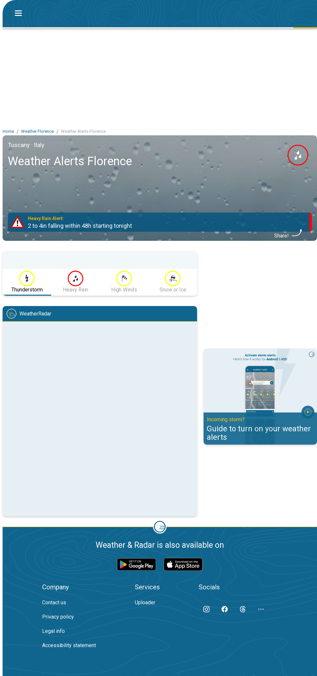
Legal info (53, 631)
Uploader (145, 602)
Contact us (54, 602)
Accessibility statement (69, 645)
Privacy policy (58, 617)
